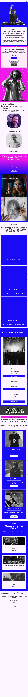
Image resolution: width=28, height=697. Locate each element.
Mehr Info (14, 567)
